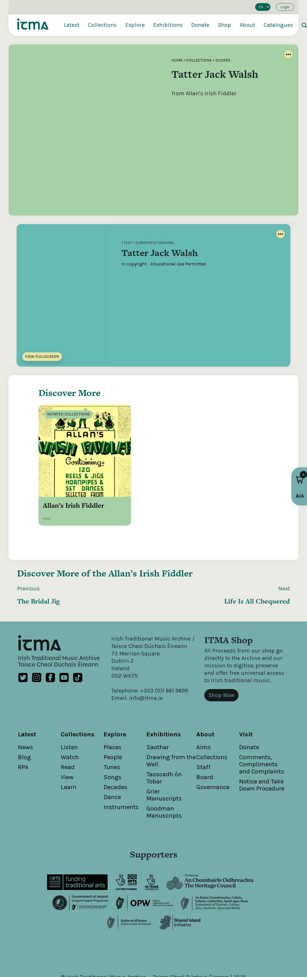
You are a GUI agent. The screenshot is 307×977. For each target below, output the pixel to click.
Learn (68, 755)
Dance (112, 765)
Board (204, 745)
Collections (102, 25)
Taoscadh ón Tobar (164, 746)
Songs (113, 745)
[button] (300, 479)
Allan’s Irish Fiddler (150, 541)
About (247, 25)
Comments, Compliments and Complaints (261, 733)
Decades (115, 755)
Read (68, 735)
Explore (135, 25)
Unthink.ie (163, 960)
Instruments (121, 775)
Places (113, 715)
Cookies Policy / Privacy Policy (204, 953)
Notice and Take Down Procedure (261, 753)
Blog (24, 725)
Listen (69, 715)
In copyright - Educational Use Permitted (164, 264)
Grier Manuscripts (164, 763)
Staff (203, 735)
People (113, 725)
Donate (200, 25)
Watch (70, 725)
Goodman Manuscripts (164, 780)
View (67, 745)
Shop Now (221, 663)
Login (285, 7)
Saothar (157, 715)
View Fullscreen (42, 356)
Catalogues (278, 25)
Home (177, 60)
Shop (224, 25)
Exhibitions (168, 25)
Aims (203, 715)
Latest (71, 25)
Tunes (112, 735)
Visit (246, 702)
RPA (23, 735)
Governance (212, 755)
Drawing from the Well (171, 729)
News (25, 715)
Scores (222, 60)
